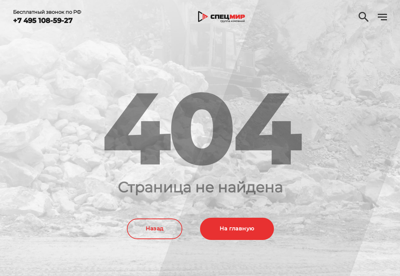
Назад (154, 228)
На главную (237, 228)
